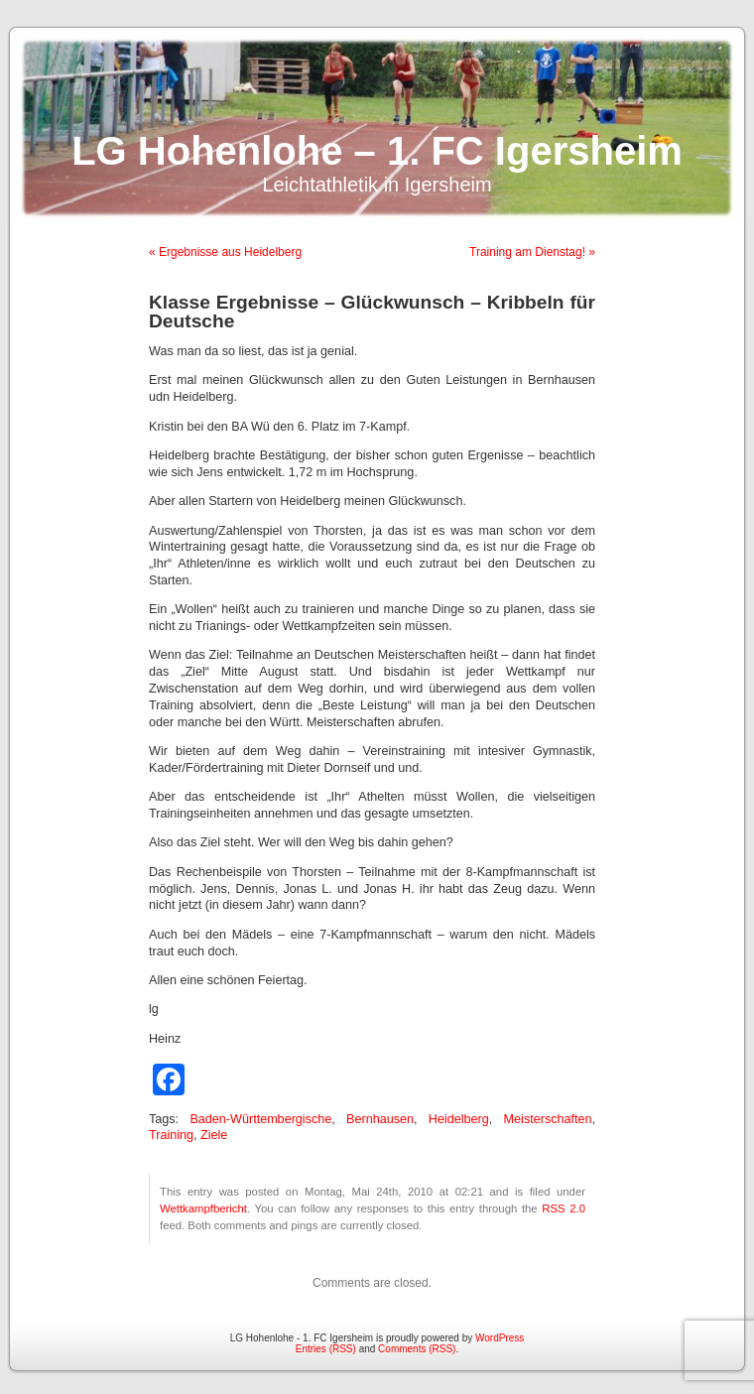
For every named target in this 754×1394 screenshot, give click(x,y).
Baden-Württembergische (260, 1119)
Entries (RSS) (326, 1348)
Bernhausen (380, 1119)
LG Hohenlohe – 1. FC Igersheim (377, 151)
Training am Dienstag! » (532, 252)
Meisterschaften (548, 1119)
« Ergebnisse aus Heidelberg (225, 252)
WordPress (499, 1337)
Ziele (213, 1135)
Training (171, 1135)
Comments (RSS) (416, 1348)
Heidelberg (459, 1119)
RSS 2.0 (563, 1208)
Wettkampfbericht (203, 1208)
